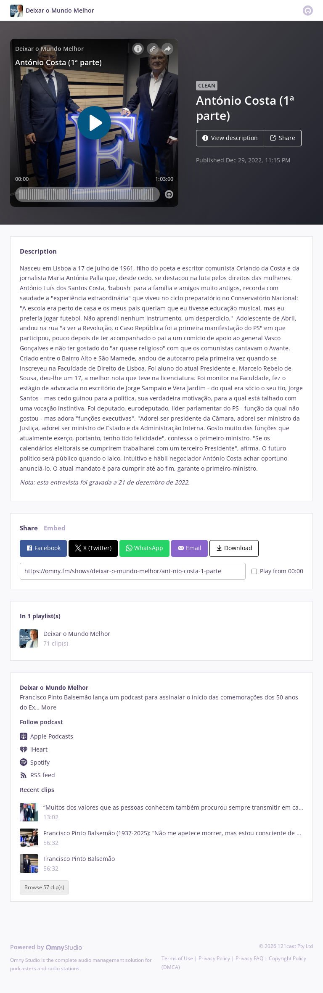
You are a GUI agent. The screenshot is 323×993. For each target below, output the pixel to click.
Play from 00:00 (277, 571)
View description (230, 138)
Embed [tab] (55, 528)
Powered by (46, 947)
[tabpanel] (161, 375)
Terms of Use (177, 958)
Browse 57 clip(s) (44, 887)
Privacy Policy (214, 958)
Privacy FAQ (249, 958)
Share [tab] (29, 528)
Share (282, 138)
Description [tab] (38, 251)
